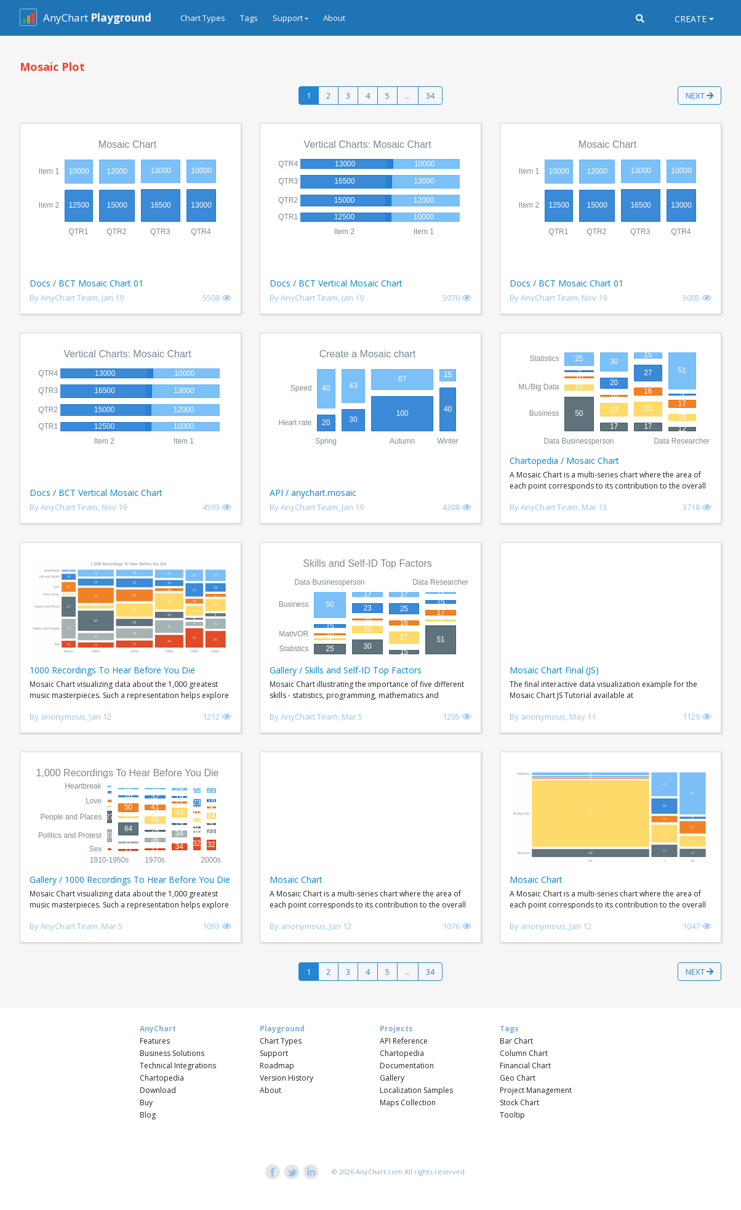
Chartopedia (162, 1078)
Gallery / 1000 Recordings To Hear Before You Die (130, 879)
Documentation (407, 1065)
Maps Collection (408, 1102)
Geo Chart (517, 1078)
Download (158, 1090)
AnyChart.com (379, 1171)
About (334, 17)
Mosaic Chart (296, 879)
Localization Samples (416, 1090)
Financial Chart (525, 1065)
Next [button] (699, 95)
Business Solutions (172, 1053)
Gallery (392, 1078)
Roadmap (277, 1065)
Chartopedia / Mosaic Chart (564, 460)
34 (430, 95)
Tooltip (512, 1115)
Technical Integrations (178, 1065)
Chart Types (202, 17)
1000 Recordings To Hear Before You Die (112, 670)
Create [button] (691, 19)
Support (274, 1053)
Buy (146, 1102)
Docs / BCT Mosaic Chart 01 (86, 283)
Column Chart (524, 1053)
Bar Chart (516, 1041)
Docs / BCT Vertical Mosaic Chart (336, 283)
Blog (148, 1115)
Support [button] (288, 17)
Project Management (536, 1090)
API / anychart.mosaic (313, 492)
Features (155, 1041)
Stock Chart (519, 1102)
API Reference (404, 1041)
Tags (249, 17)
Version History (286, 1078)
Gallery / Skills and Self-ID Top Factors (346, 670)
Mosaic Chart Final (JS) (554, 670)
